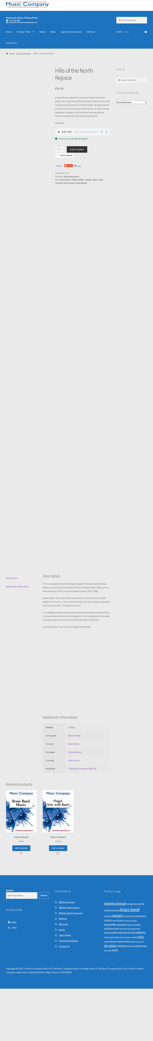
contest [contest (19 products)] (108, 972)
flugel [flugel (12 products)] (116, 981)
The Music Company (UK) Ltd (82, 821)
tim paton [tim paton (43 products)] (110, 998)
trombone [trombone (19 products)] (138, 998)
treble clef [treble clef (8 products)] (129, 999)
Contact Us (11, 42)
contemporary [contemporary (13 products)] (140, 968)
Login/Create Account (71, 31)
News (53, 31)
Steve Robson (75, 804)
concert (88, 179)
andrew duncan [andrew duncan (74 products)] (115, 955)
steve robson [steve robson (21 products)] (123, 993)
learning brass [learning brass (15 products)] (124, 984)
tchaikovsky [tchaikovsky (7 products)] (140, 994)
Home (9, 31)
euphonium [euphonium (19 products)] (121, 976)
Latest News (65, 987)
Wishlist (91, 31)
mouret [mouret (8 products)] (112, 990)
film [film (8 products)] (134, 977)
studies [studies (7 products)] (133, 994)
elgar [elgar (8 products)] (135, 973)
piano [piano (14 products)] (117, 989)
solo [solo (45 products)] (141, 989)
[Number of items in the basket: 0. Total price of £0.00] (12, 980)
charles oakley (77, 179)
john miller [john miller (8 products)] (123, 981)
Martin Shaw (74, 788)
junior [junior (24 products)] (114, 984)
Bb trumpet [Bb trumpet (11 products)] (115, 962)
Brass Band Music (24, 53)
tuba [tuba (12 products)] (145, 998)
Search (9, 942)
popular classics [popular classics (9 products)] (126, 990)
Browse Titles (24, 31)
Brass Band (73, 812)
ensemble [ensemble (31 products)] (110, 976)
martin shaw (68, 183)
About (42, 31)
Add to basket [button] (21, 900)
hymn (95, 179)
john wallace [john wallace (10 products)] (132, 981)
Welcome (63, 976)
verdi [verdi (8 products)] (109, 1003)
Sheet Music (74, 796)
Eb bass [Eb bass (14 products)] (120, 972)
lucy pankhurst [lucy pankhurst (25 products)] (138, 984)
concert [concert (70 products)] (117, 968)
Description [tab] (11, 630)
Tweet (59, 166)
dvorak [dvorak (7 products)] (114, 973)
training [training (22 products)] (121, 998)
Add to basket (77, 149)
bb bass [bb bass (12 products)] (138, 956)
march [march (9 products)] (106, 990)
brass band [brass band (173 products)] (130, 961)
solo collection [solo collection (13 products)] (110, 993)
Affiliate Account (67, 954)
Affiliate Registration (69, 960)
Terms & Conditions (68, 993)
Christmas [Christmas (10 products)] (108, 968)
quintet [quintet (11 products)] (135, 989)
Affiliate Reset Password (70, 965)
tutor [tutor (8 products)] (106, 1003)
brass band (65, 179)
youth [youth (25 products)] (115, 1002)
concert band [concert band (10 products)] (128, 968)
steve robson (81, 183)
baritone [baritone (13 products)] (130, 956)
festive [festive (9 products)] (130, 977)
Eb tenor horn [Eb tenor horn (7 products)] (128, 973)
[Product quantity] (60, 149)
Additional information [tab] (17, 638)
